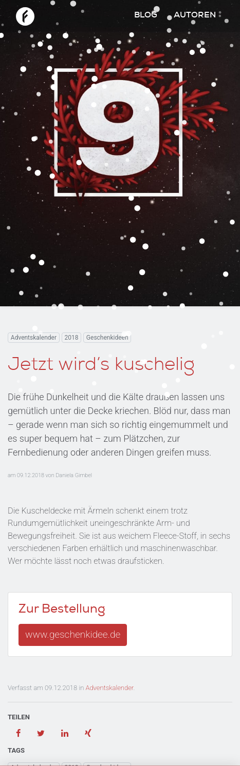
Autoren (195, 16)
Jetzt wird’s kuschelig (101, 366)
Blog (145, 16)
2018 (71, 337)
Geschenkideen (107, 337)
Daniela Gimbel (74, 475)
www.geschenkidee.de (72, 634)
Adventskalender (34, 337)
